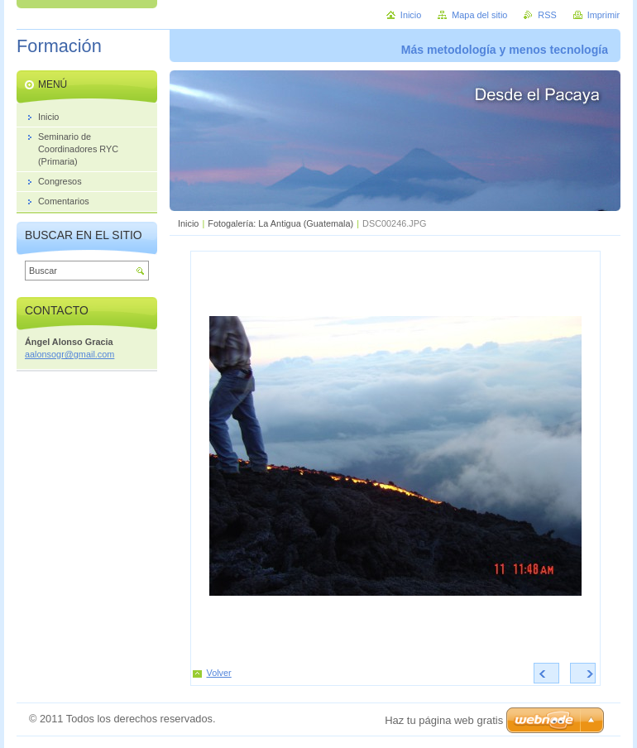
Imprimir (603, 15)
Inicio (188, 223)
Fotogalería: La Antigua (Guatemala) (280, 223)
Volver (219, 673)
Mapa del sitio (479, 15)
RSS (547, 15)
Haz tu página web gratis (444, 720)
